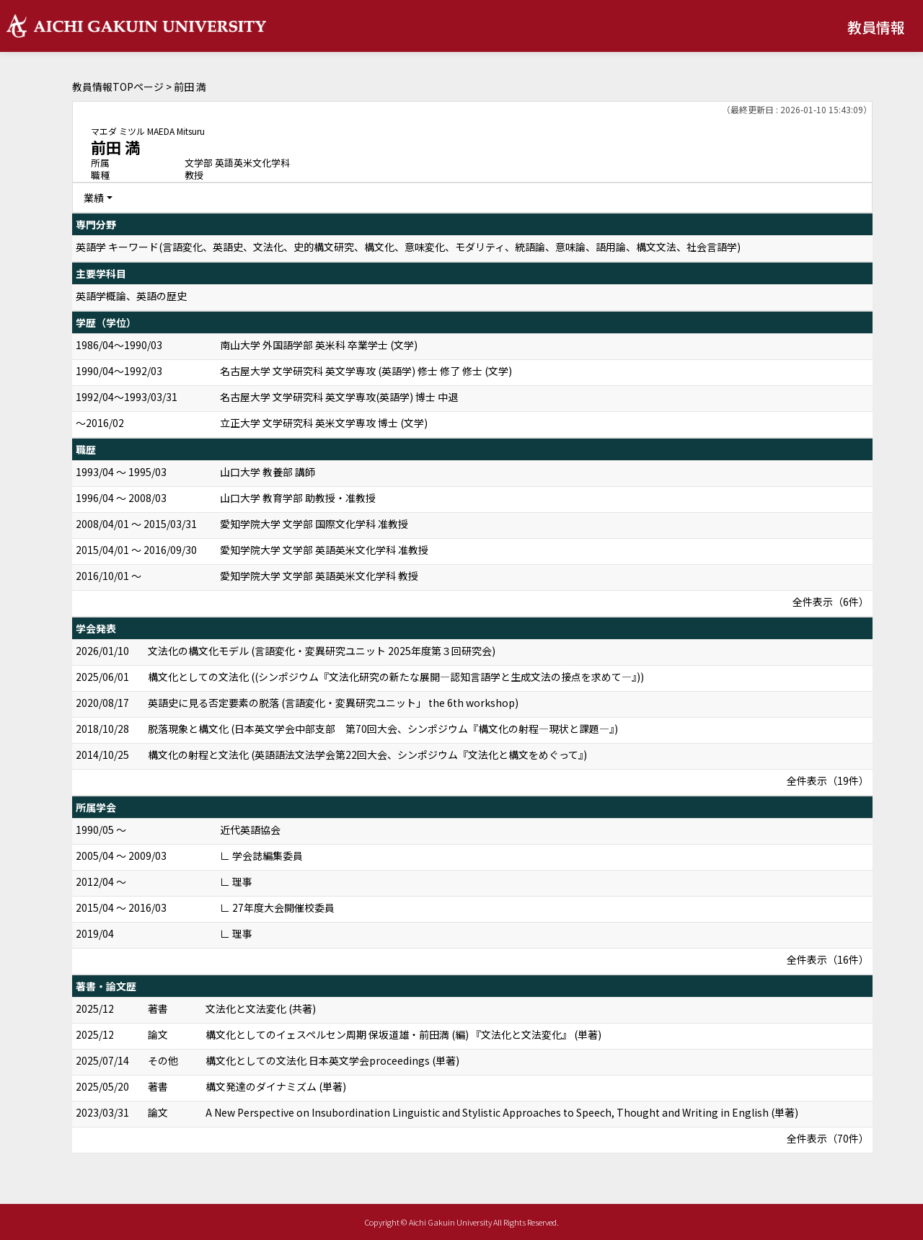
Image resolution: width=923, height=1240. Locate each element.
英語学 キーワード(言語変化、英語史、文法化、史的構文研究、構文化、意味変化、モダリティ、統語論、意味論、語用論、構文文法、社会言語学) (408, 246)
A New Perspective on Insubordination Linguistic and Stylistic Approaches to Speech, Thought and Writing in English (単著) (502, 1112)
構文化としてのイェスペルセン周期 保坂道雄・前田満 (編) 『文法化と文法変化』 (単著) (403, 1034)
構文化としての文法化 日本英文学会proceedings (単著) (332, 1060)
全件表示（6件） (830, 601)
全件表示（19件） (828, 780)
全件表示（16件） (828, 959)
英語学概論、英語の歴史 (131, 296)
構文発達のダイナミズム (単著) (276, 1086)
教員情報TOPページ (118, 86)
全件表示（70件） (828, 1138)
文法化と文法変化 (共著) (261, 1008)
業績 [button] (94, 197)
